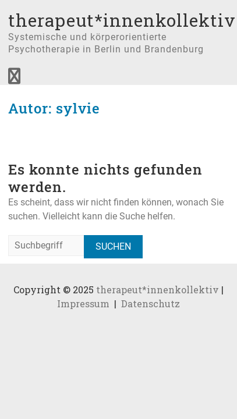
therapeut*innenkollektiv (122, 20)
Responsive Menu (14, 76)
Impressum (83, 303)
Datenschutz (150, 303)
